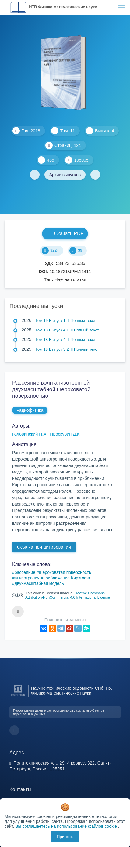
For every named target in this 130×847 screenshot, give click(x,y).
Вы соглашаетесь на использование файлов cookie (66, 826)
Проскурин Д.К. (65, 434)
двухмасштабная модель (39, 583)
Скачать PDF (65, 233)
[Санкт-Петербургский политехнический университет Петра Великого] (18, 696)
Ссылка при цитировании (44, 547)
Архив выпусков (65, 174)
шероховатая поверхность (65, 572)
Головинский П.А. (29, 434)
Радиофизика (29, 410)
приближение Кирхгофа (66, 577)
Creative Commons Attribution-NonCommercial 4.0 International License (67, 595)
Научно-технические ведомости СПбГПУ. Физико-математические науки (71, 690)
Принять (65, 836)
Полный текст (82, 320)
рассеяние (25, 572)
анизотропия (27, 577)
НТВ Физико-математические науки (63, 7)
